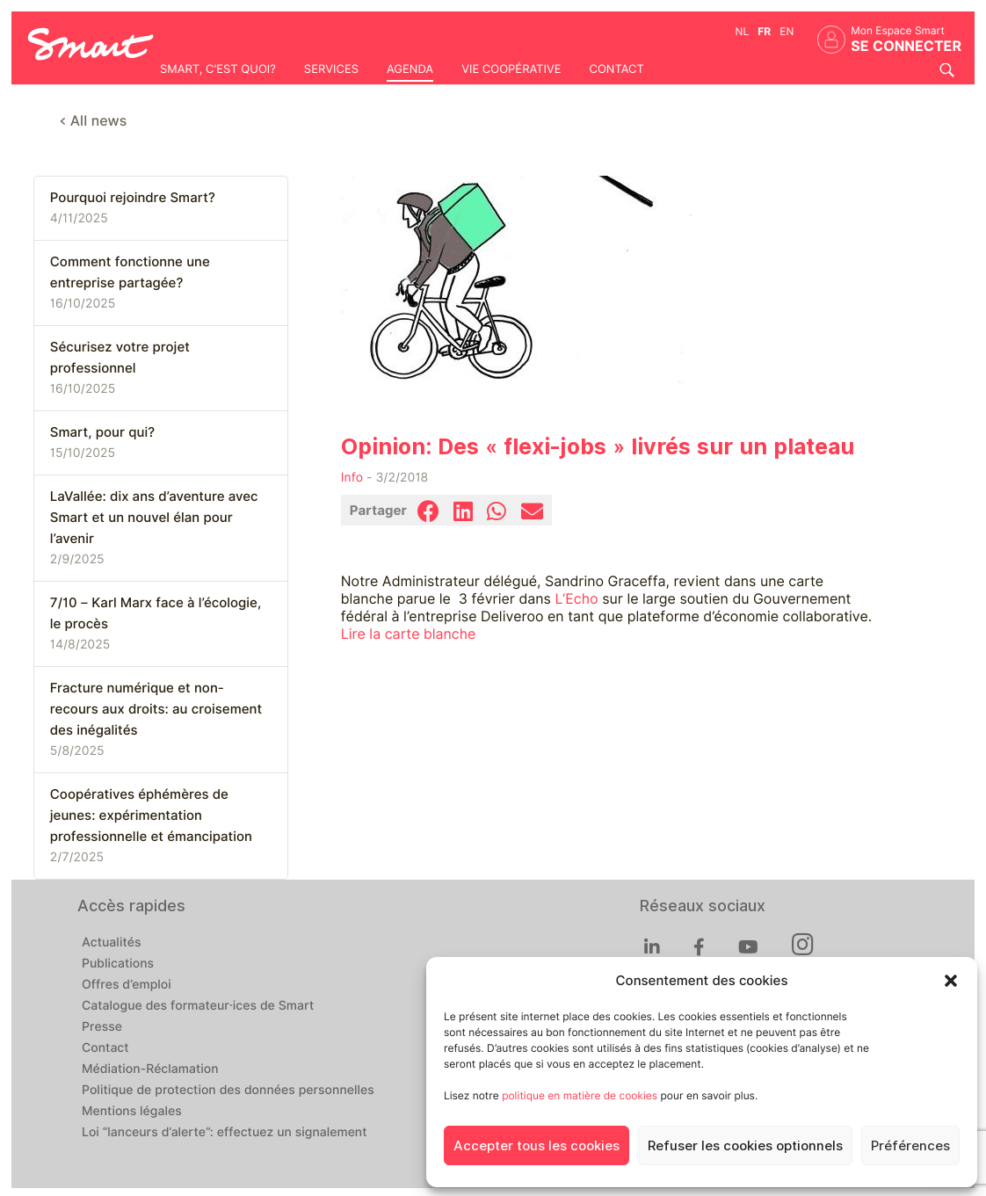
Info (352, 478)
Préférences (910, 1146)
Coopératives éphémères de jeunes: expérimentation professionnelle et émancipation (151, 815)
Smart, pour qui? (102, 432)
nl (743, 31)
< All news (93, 120)
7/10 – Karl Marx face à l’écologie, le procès (155, 613)
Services (331, 69)
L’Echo (576, 599)
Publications (118, 964)
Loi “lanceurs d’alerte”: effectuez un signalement (224, 1133)
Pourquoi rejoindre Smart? (132, 198)
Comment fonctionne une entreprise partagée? (130, 272)
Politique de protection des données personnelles (228, 1091)
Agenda (410, 69)
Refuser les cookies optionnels (745, 1146)
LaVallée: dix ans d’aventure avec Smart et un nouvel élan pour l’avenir (154, 518)
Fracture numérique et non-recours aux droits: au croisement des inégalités (156, 709)
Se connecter (906, 46)
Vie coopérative (511, 69)
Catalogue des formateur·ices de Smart (198, 1006)
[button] (951, 980)
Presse (102, 1027)
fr (764, 31)
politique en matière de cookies (579, 1095)
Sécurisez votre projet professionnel (120, 357)
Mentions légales (132, 1112)
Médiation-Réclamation (150, 1069)
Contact (616, 69)
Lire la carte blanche (408, 634)
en (786, 31)
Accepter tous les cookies (536, 1146)
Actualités (111, 943)
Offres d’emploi (126, 985)
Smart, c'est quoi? (218, 69)
